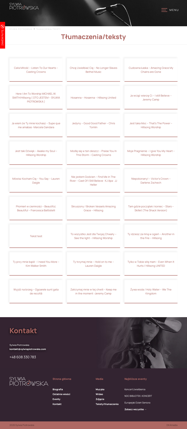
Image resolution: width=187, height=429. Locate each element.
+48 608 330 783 (22, 356)
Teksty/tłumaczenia (107, 404)
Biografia (58, 389)
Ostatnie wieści (61, 394)
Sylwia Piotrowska (20, 29)
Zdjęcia (100, 399)
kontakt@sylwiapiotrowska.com (27, 349)
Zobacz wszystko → (135, 409)
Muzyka (100, 389)
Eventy (56, 399)
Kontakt (57, 404)
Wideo (99, 394)
